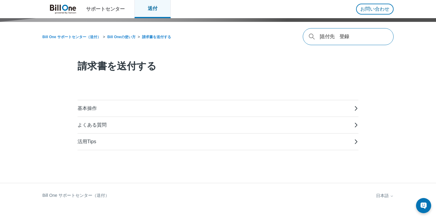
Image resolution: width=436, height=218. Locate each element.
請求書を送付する (156, 37)
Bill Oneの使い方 (121, 37)
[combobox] (348, 36)
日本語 (385, 195)
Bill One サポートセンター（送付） (71, 37)
